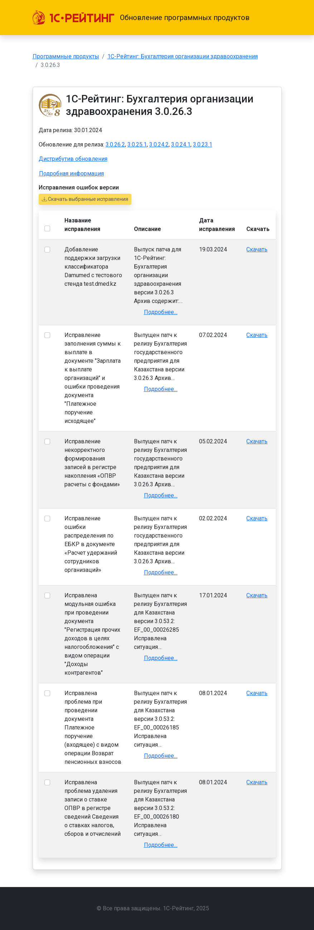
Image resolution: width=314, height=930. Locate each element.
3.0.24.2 (159, 144)
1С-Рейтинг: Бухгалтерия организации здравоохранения (182, 56)
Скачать (256, 249)
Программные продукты (66, 56)
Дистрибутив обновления (73, 158)
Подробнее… (161, 312)
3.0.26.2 (115, 144)
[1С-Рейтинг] (73, 17)
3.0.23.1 (202, 144)
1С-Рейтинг (178, 908)
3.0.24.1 (180, 144)
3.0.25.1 (137, 144)
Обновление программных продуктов (185, 17)
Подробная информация (71, 173)
